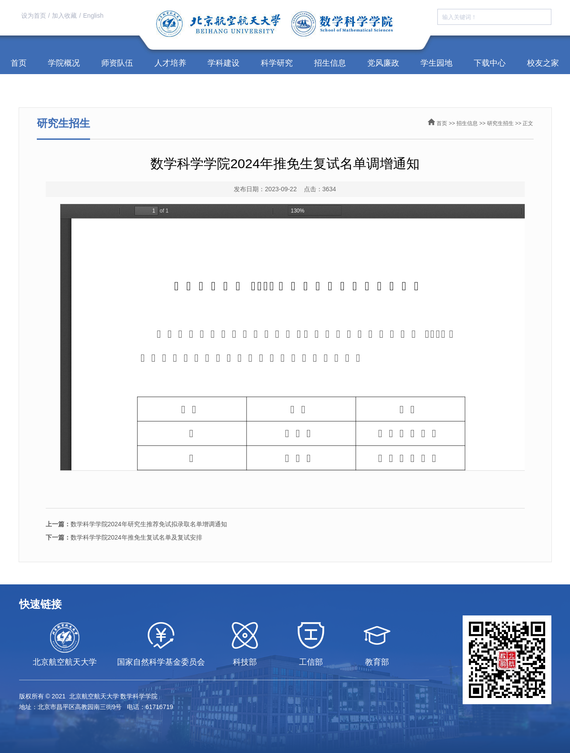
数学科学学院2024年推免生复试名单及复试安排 (124, 537)
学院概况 (64, 63)
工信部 (311, 662)
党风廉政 (383, 63)
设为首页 (33, 15)
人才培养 (170, 63)
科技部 (245, 662)
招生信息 (330, 63)
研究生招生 (500, 123)
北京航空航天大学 (65, 662)
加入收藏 (64, 15)
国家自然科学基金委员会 (161, 662)
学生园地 (436, 63)
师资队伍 (117, 63)
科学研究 (277, 63)
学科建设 (224, 63)
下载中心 (490, 63)
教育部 (377, 662)
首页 (19, 63)
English (93, 15)
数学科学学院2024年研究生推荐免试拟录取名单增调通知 (136, 524)
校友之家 (543, 63)
